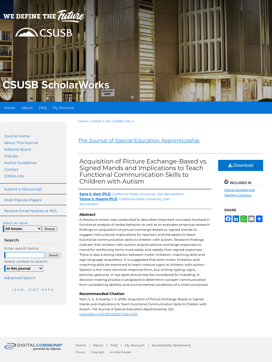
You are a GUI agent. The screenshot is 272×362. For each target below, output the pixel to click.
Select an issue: (15, 223)
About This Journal (21, 142)
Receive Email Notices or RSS (30, 211)
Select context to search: (26, 261)
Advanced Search (20, 278)
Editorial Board (17, 149)
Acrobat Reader (121, 352)
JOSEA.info (14, 176)
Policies (11, 156)
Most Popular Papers (23, 200)
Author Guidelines (20, 162)
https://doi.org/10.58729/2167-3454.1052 (108, 314)
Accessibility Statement (171, 345)
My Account (135, 345)
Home (83, 121)
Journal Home (17, 136)
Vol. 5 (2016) (114, 121)
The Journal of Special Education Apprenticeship (139, 141)
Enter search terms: (21, 248)
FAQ (114, 345)
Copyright (97, 352)
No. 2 (130, 121)
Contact (11, 169)
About (98, 345)
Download (240, 165)
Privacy (80, 352)
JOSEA (96, 121)
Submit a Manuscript (23, 189)
